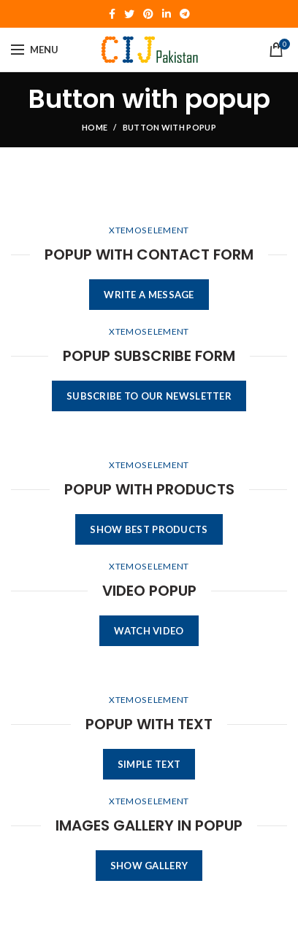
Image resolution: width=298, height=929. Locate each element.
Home (94, 127)
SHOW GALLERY (149, 865)
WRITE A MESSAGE (149, 294)
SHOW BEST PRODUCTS (148, 529)
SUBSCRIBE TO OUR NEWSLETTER (149, 396)
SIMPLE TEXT (149, 764)
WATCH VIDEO (148, 631)
